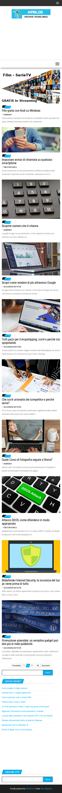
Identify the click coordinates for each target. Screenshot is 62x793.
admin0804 (8, 115)
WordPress (30, 789)
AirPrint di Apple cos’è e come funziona (17, 729)
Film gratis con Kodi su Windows (21, 110)
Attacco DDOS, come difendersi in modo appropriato (26, 521)
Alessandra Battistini (12, 287)
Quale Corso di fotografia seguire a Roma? (27, 459)
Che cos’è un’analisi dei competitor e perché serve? (28, 401)
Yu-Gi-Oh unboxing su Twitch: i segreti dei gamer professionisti (25, 706)
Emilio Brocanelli (10, 167)
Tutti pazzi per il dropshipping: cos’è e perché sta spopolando (31, 341)
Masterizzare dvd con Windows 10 (15, 725)
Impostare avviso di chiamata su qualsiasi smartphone (27, 161)
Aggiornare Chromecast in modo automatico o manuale (22, 711)
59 (38, 665)
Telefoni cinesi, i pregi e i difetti (14, 702)
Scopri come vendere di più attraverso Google (29, 282)
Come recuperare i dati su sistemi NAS (16, 697)
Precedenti (16, 665)
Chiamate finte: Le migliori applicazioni (16, 693)
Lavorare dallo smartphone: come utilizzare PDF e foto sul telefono (27, 716)
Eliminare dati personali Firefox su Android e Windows (22, 720)
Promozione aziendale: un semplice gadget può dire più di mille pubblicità (30, 642)
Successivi (46, 665)
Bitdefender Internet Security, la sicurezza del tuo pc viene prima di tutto (31, 582)
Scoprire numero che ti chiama (20, 226)
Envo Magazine (46, 789)
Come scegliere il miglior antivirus (14, 688)
